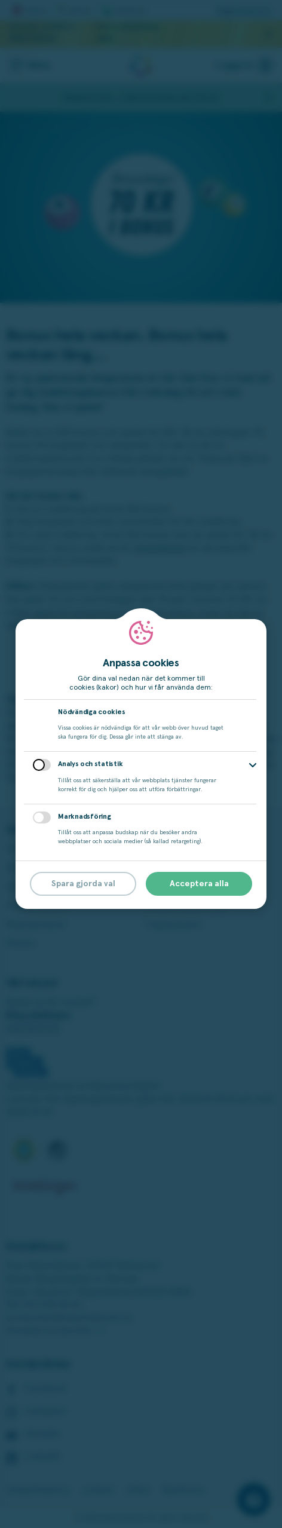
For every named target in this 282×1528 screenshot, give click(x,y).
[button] (252, 765)
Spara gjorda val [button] (83, 884)
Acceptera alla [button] (199, 884)
